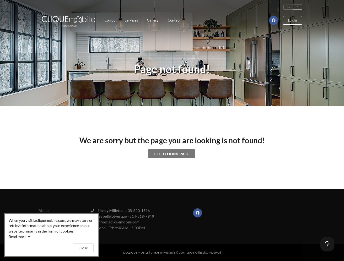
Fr (297, 7)
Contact (174, 20)
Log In (292, 20)
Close (83, 247)
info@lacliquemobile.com (119, 222)
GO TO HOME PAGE (171, 153)
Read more (20, 236)
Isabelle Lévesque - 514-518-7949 (126, 216)
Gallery (153, 20)
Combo (110, 20)
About (43, 210)
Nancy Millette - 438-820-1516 (124, 210)
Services (131, 20)
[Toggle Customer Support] (327, 244)
